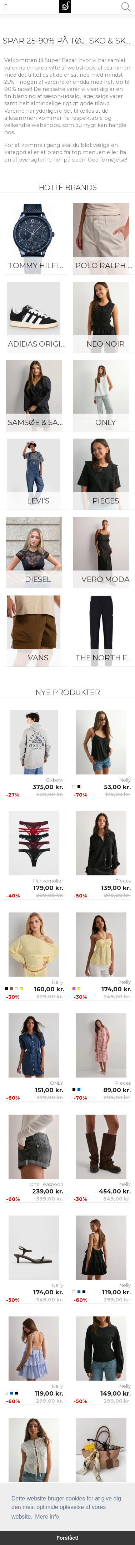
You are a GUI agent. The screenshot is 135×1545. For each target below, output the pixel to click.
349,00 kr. (49, 1300)
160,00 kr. (49, 989)
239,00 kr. (47, 1191)
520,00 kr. (49, 794)
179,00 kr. (118, 794)
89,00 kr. (117, 1090)
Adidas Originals (40, 343)
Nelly (125, 780)
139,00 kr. (116, 887)
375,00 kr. (47, 787)
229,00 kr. (49, 996)
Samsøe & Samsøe (40, 422)
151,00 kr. (49, 1090)
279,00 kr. (117, 895)
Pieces (123, 881)
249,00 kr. (117, 996)
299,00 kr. (49, 895)
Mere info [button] (47, 1517)
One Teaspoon (46, 1184)
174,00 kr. (116, 989)
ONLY (56, 1083)
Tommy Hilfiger (40, 265)
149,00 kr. (115, 1393)
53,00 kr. (117, 787)
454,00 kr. (115, 1191)
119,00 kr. (116, 1292)
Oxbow (54, 780)
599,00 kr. (49, 1199)
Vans (38, 657)
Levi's (38, 500)
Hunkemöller (48, 881)
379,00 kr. (49, 1097)
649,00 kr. (117, 1199)
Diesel (38, 579)
